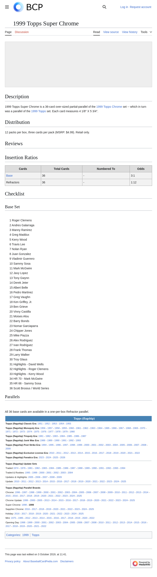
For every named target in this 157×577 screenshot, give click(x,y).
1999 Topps (38, 111)
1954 (61, 423)
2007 (136, 445)
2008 (143, 445)
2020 (123, 453)
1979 (65, 431)
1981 (41, 436)
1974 (29, 431)
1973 (22, 431)
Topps (35, 535)
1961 (78, 428)
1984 (62, 436)
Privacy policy (12, 561)
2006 (129, 445)
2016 (94, 453)
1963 (92, 428)
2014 (80, 453)
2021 (130, 453)
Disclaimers (66, 561)
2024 (48, 457)
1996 (58, 445)
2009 (8, 448)
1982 (48, 436)
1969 (135, 428)
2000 (86, 445)
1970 (142, 428)
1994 (44, 445)
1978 (58, 431)
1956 (42, 428)
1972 (15, 431)
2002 (100, 445)
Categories (13, 535)
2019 (115, 453)
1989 (49, 440)
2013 (73, 453)
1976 (43, 431)
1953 (54, 423)
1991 (64, 440)
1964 (99, 428)
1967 (121, 428)
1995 (51, 445)
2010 (51, 453)
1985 (69, 436)
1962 (85, 428)
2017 (101, 453)
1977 (50, 431)
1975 (36, 431)
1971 (8, 431)
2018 (108, 453)
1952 (47, 423)
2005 (122, 445)
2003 (108, 445)
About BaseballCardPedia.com (40, 561)
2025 (55, 457)
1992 (71, 440)
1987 (83, 436)
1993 (78, 440)
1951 (40, 423)
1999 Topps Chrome (109, 106)
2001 (93, 445)
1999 (79, 445)
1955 (68, 423)
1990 (56, 440)
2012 (65, 453)
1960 (71, 428)
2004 (115, 445)
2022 (137, 453)
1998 (72, 445)
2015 (87, 453)
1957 (50, 428)
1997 (65, 445)
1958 (57, 428)
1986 (76, 436)
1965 (107, 428)
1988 (42, 440)
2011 (59, 453)
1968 (128, 428)
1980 (72, 431)
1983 (55, 436)
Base (9, 175)
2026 (62, 457)
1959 (64, 428)
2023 (41, 457)
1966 (114, 428)
